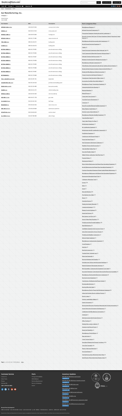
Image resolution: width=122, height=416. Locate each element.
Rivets (83, 198)
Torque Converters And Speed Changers (92, 75)
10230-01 (51, 409)
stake (5, 97)
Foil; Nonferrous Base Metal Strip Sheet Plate (93, 354)
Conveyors (84, 102)
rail (5, 34)
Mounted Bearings (86, 90)
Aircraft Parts (106, 2)
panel (7, 82)
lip (5, 94)
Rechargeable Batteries (88, 284)
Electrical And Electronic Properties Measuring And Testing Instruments (99, 305)
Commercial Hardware (87, 207)
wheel (5, 112)
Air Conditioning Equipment (88, 127)
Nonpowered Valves (87, 161)
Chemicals (84, 314)
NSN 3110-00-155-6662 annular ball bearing (72, 392)
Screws (84, 182)
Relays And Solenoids (87, 256)
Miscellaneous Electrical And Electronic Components (94, 275)
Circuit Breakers (86, 244)
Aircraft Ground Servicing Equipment (91, 44)
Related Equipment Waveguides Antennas (92, 265)
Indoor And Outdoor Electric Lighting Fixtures (93, 293)
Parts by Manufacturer (37, 381)
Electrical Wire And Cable (88, 287)
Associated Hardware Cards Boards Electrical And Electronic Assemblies (99, 271)
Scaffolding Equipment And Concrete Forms (92, 228)
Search (33, 385)
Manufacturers (8, 8)
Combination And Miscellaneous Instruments (93, 311)
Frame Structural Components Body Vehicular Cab (94, 50)
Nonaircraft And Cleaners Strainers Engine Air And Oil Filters (96, 69)
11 (18, 362)
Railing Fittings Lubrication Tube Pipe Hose (92, 155)
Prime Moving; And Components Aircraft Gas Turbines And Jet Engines (99, 66)
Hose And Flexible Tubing (88, 152)
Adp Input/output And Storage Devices (91, 318)
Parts (4, 6)
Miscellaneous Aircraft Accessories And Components (94, 41)
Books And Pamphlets (87, 330)
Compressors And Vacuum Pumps (90, 136)
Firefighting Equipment (87, 133)
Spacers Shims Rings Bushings (89, 219)
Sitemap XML (4, 383)
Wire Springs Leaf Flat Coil (88, 216)
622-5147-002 (63, 409)
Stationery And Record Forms (89, 327)
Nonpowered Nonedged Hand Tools (91, 176)
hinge (5, 101)
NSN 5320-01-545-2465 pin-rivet (69, 388)
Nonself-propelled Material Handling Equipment (93, 106)
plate (5, 42)
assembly (6, 86)
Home (2, 8)
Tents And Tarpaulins (87, 345)
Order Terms (4, 379)
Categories (117, 2)
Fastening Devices (86, 201)
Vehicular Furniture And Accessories (91, 56)
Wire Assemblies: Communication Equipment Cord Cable (95, 268)
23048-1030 (56, 409)
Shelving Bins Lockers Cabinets (89, 324)
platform (5, 108)
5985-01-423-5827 (5, 409)
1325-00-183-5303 (27, 409)
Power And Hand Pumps (88, 139)
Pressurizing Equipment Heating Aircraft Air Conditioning (95, 33)
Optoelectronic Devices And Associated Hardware (94, 262)
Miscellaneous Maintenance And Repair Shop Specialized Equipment (98, 173)
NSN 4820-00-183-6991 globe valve (70, 384)
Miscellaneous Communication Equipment (92, 241)
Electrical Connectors (87, 250)
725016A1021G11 (44, 409)
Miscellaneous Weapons (88, 27)
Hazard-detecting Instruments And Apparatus (93, 308)
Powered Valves (86, 158)
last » (22, 362)
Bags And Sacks (86, 336)
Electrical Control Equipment (89, 278)
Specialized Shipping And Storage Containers (93, 342)
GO (99, 2)
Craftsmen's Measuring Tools (89, 179)
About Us (29, 6)
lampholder (8, 79)
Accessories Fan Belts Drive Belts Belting (92, 81)
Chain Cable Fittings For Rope (89, 121)
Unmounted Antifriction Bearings (90, 87)
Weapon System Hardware (88, 210)
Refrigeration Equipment (88, 124)
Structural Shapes (86, 351)
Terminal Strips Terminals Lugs (89, 253)
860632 (37, 409)
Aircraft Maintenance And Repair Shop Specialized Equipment (96, 167)
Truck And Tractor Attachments (89, 99)
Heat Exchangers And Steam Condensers (92, 142)
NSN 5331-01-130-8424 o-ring (69, 396)
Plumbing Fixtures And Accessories (90, 145)
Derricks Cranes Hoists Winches (90, 112)
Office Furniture (86, 321)
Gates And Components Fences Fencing (92, 232)
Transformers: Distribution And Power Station (93, 281)
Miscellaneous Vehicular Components (91, 62)
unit (4, 31)
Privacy (3, 381)
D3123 (20, 409)
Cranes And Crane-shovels (88, 96)
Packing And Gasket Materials (89, 204)
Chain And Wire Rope (87, 118)
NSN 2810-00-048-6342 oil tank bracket (71, 376)
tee (5, 105)
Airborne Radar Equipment (88, 238)
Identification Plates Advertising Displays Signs (93, 358)
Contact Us (19, 6)
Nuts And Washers (86, 192)
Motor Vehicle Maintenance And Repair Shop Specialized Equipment (98, 164)
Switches (84, 247)
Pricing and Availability (37, 376)
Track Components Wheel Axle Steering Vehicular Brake (95, 53)
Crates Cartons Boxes (87, 339)
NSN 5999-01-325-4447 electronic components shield (74, 400)
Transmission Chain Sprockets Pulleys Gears (92, 78)
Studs (83, 188)
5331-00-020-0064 (14, 409)
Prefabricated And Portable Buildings (91, 222)
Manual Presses (86, 93)
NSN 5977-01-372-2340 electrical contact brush (73, 404)
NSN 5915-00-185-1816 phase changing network (73, 380)
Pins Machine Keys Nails (88, 195)
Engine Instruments (87, 302)
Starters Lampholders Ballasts (89, 299)
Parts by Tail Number (37, 383)
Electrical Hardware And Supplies (90, 259)
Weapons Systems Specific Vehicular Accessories (94, 59)
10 (17, 362)
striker (6, 27)
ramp (4, 90)
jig (6, 49)
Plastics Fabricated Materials (89, 348)
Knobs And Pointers (87, 213)
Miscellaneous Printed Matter (89, 333)
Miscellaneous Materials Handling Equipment (93, 115)
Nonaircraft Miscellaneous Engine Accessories (93, 72)
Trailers (84, 47)
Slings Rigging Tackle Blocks (89, 109)
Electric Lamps (85, 296)
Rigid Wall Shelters (86, 225)
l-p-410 (33, 409)
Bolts (83, 185)
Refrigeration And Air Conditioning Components (93, 130)
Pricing (10, 6)
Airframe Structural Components (90, 30)
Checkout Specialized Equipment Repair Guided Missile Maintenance (98, 170)
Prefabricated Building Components (91, 235)
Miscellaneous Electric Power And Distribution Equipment (96, 290)
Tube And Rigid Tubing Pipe (88, 149)
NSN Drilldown (35, 379)
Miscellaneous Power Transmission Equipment (93, 84)
